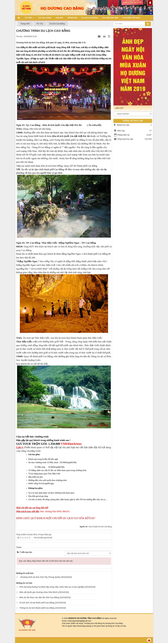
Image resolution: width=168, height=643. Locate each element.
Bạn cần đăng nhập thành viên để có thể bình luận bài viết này (46, 561)
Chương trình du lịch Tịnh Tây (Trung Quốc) (40, 577)
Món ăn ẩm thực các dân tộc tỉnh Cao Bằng (39, 597)
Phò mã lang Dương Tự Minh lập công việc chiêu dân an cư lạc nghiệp (51, 587)
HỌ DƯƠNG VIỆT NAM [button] (131, 18)
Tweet (18, 547)
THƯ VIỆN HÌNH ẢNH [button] (110, 18)
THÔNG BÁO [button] (72, 18)
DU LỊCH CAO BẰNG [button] (90, 18)
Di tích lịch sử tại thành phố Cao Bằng (36, 603)
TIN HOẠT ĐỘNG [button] (44, 18)
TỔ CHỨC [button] (29, 18)
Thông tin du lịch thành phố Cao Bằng (36, 608)
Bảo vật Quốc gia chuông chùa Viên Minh (38, 592)
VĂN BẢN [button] (59, 18)
